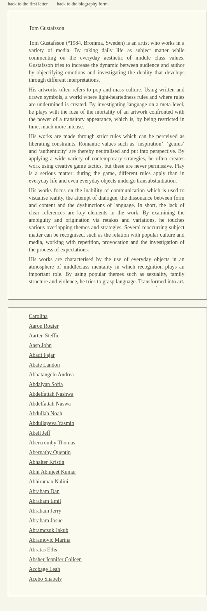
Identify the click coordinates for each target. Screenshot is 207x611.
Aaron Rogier (44, 326)
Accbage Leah (44, 569)
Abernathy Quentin (50, 452)
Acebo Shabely (45, 579)
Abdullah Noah (45, 413)
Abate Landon (44, 365)
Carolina (38, 316)
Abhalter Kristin (46, 462)
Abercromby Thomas (52, 443)
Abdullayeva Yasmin (51, 423)
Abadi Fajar (41, 355)
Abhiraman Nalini (48, 482)
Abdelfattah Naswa (50, 404)
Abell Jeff (39, 433)
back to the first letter (28, 4)
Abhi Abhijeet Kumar (52, 472)
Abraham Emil (45, 501)
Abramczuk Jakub (48, 530)
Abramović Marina (49, 540)
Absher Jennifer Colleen (55, 559)
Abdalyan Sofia (46, 384)
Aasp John (40, 345)
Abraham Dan (44, 491)
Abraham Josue (46, 520)
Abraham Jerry (45, 511)
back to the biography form (82, 4)
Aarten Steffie (44, 336)
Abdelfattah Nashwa (51, 394)
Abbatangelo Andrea (51, 374)
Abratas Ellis (43, 550)
